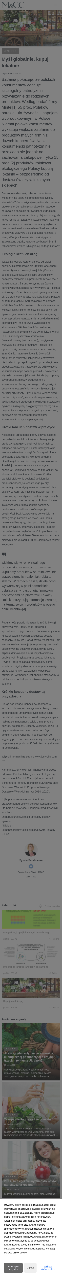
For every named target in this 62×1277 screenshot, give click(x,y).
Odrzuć (30, 1268)
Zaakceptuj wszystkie (13, 1268)
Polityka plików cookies (48, 1268)
